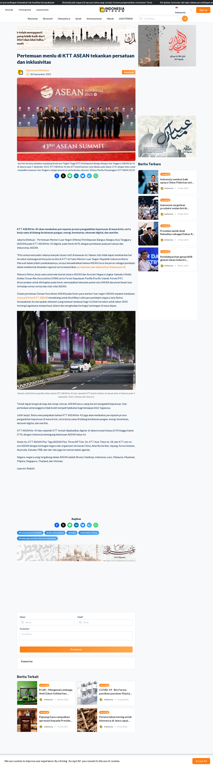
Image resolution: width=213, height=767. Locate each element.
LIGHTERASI (126, 18)
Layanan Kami (42, 9)
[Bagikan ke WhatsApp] (95, 175)
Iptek (78, 18)
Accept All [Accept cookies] (201, 761)
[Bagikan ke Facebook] (56, 175)
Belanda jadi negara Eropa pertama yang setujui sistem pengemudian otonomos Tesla (111, 2)
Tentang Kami (24, 9)
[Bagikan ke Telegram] (89, 175)
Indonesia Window (37, 70)
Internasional (94, 18)
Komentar (25, 629)
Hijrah (110, 18)
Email (81, 617)
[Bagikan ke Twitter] (63, 175)
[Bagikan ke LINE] (69, 175)
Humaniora (64, 18)
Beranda (9, 9)
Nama (23, 617)
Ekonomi (48, 18)
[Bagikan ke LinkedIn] (76, 175)
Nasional (33, 18)
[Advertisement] (76, 203)
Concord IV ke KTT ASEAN (32, 297)
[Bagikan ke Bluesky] (82, 175)
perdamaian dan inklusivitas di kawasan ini (101, 266)
